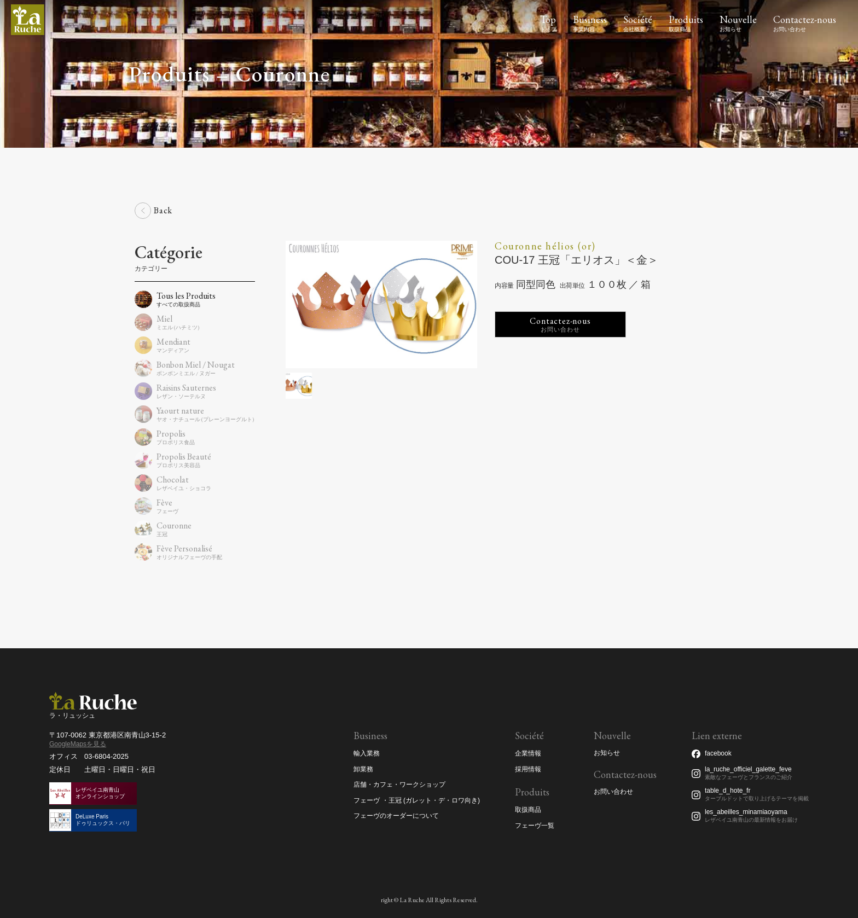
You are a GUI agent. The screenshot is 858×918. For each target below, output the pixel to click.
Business (590, 19)
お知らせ (607, 753)
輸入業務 (366, 753)
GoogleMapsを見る (77, 744)
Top (548, 19)
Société (637, 19)
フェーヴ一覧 (534, 825)
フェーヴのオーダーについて (396, 816)
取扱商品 (528, 810)
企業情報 (528, 753)
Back (163, 210)
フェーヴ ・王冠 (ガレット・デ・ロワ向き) (416, 800)
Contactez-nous (804, 19)
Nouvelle (738, 19)
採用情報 (528, 769)
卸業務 (363, 769)
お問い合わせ (613, 791)
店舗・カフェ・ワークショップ (399, 784)
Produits (686, 19)
